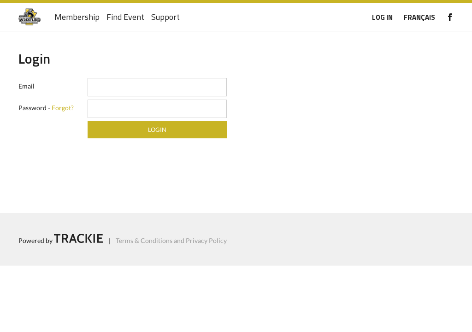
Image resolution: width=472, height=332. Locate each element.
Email (26, 86)
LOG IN (382, 17)
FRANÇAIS (419, 17)
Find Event (125, 17)
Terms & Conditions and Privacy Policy (171, 240)
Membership (77, 17)
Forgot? (63, 108)
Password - (46, 108)
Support (165, 17)
